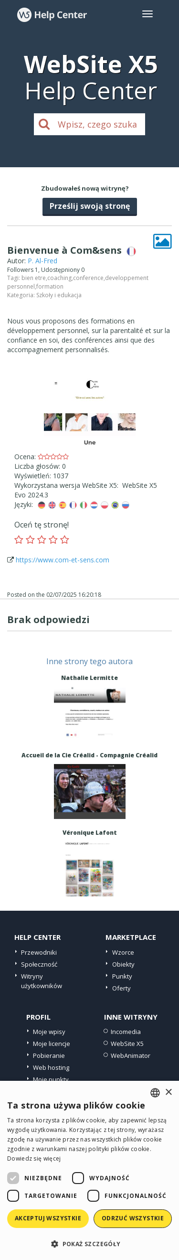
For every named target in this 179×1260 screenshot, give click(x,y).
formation (49, 286)
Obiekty (123, 964)
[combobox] (155, 1093)
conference (88, 278)
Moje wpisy (49, 1031)
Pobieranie (49, 1055)
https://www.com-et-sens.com (62, 559)
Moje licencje (51, 1043)
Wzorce (123, 952)
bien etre (33, 278)
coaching (59, 278)
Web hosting (51, 1067)
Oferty (121, 988)
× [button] (168, 1092)
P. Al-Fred (42, 260)
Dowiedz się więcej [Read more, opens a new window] (34, 1158)
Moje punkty (51, 1079)
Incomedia (126, 1031)
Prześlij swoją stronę (90, 206)
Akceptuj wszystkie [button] (48, 1218)
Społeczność (39, 964)
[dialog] (89, 1170)
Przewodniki (39, 952)
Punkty (122, 976)
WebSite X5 (127, 1043)
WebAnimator (130, 1055)
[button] (89, 1243)
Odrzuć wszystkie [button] (133, 1218)
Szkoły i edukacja (59, 295)
